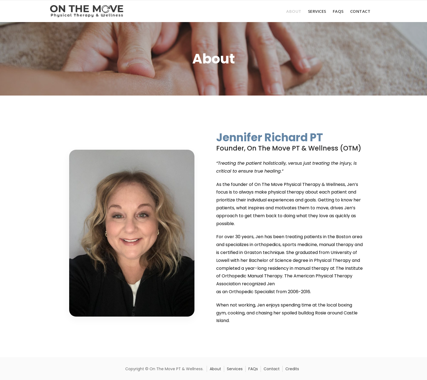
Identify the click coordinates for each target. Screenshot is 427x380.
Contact (360, 11)
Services (317, 11)
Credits (292, 369)
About (293, 11)
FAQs (338, 11)
